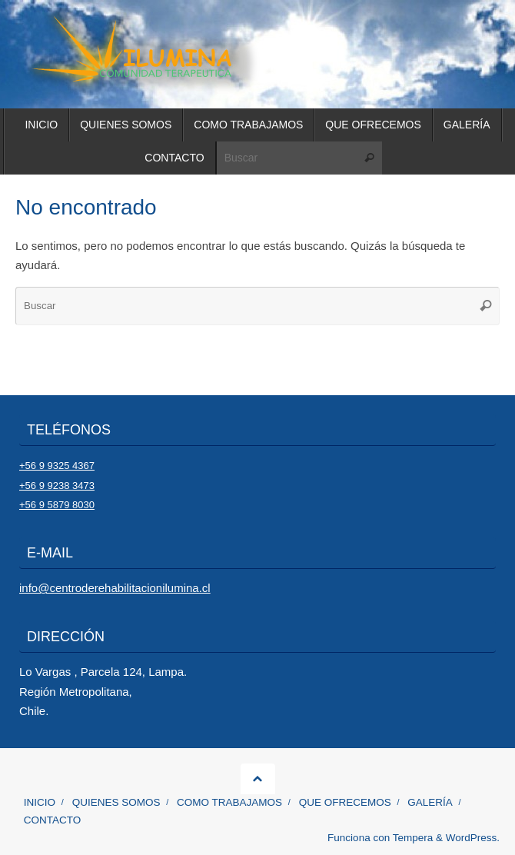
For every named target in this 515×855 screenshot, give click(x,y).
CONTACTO (52, 820)
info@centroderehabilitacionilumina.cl (115, 587)
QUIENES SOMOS (116, 802)
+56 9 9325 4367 (57, 465)
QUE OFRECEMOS (345, 802)
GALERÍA (430, 802)
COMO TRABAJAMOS (229, 802)
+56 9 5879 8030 (57, 505)
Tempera (413, 837)
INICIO (39, 802)
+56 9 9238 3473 (57, 485)
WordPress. (473, 837)
